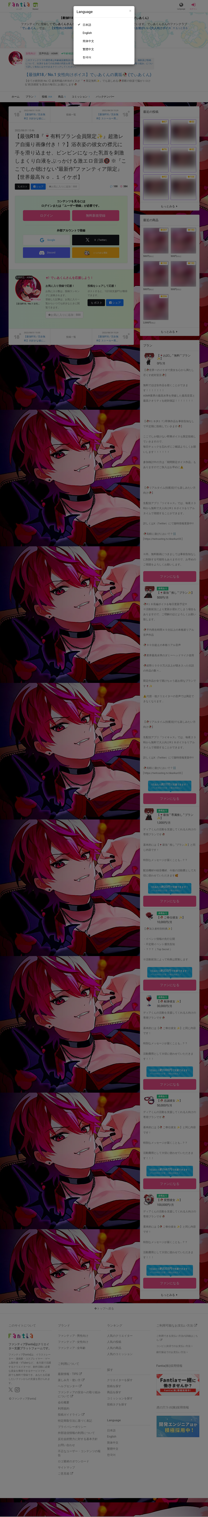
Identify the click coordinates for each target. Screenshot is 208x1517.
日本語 (87, 24)
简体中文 (88, 41)
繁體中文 (88, 49)
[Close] (130, 11)
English (87, 33)
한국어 (87, 57)
